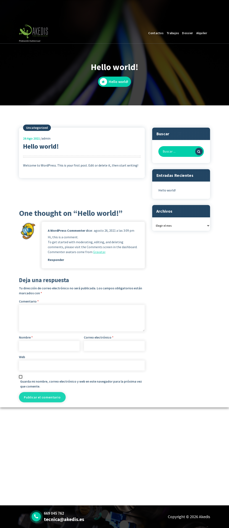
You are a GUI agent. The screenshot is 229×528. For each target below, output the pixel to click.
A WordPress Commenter (66, 337)
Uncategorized (37, 145)
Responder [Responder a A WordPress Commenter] (56, 366)
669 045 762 (76, 12)
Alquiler (201, 33)
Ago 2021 (31, 156)
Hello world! (167, 207)
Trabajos (173, 33)
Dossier (187, 33)
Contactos (156, 33)
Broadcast (43, 12)
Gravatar (99, 358)
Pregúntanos (192, 9)
